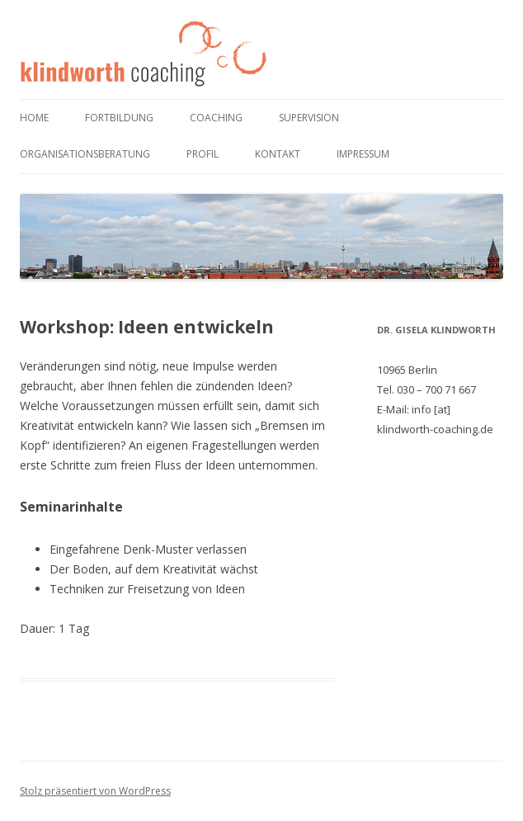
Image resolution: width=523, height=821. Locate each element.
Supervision (309, 118)
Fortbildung (119, 118)
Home (34, 118)
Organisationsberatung (85, 154)
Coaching (216, 118)
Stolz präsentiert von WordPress (95, 791)
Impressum (363, 154)
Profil (202, 154)
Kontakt (277, 154)
